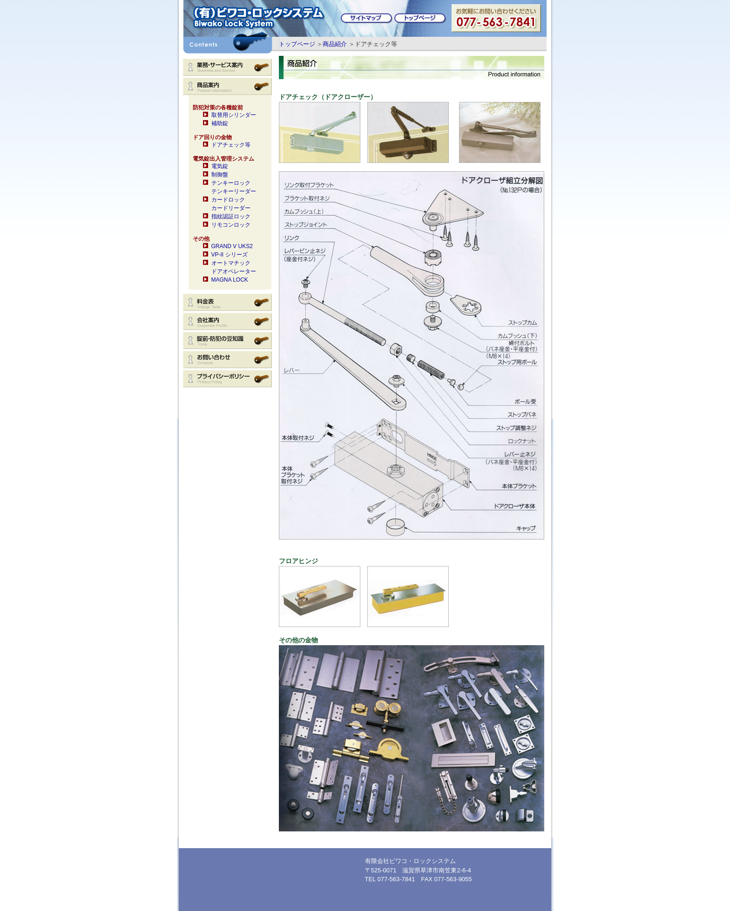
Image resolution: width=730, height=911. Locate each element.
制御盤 (219, 174)
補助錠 (219, 123)
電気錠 (219, 166)
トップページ (297, 43)
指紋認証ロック (230, 216)
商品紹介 (335, 43)
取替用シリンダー (233, 115)
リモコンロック (230, 225)
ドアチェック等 (230, 145)
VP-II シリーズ (229, 254)
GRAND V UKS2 (232, 246)
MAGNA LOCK (229, 280)
